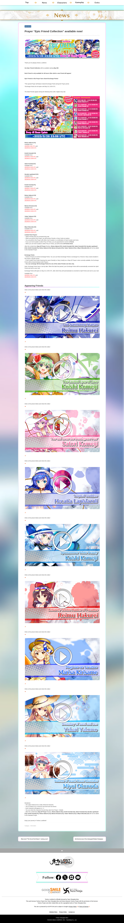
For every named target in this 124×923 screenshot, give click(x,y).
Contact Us (72, 912)
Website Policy (53, 912)
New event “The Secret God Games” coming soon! (34, 839)
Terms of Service (84, 906)
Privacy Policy (73, 906)
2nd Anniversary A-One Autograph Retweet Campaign (89, 839)
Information (33, 825)
